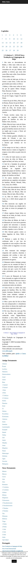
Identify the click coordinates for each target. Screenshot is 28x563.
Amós (4, 440)
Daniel (4, 432)
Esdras (4, 400)
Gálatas (4, 492)
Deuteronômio (6, 374)
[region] (14, 16)
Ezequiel (4, 429)
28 (14, 50)
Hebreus (4, 519)
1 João (4, 529)
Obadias (4, 443)
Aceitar (14, 561)
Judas (3, 537)
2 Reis (4, 393)
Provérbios (5, 414)
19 (3, 46)
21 (10, 46)
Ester (3, 406)
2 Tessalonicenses (7, 505)
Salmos (4, 411)
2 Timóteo (5, 511)
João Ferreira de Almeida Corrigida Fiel (12, 551)
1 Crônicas (5, 395)
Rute (3, 382)
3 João (4, 534)
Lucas (4, 476)
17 (17, 43)
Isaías (3, 422)
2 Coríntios (5, 490)
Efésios (4, 495)
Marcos (4, 474)
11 (17, 39)
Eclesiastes (5, 416)
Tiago (4, 521)
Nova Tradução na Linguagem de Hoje (12, 546)
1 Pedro (4, 524)
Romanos (5, 484)
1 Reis (4, 390)
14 (6, 43)
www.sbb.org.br (7, 351)
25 (3, 50)
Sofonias (4, 456)
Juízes (4, 379)
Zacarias (4, 461)
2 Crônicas (5, 398)
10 (14, 39)
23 (17, 46)
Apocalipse (5, 540)
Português (6, 543)
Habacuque (5, 453)
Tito (3, 513)
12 (21, 39)
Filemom (4, 516)
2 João (4, 532)
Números (4, 371)
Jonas (3, 445)
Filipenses (5, 497)
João (3, 479)
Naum (4, 451)
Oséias (4, 435)
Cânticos (4, 419)
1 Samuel (5, 385)
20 (6, 46)
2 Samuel (5, 387)
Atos (3, 482)
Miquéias (5, 448)
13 (3, 43)
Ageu (3, 458)
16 (14, 43)
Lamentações (6, 427)
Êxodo (4, 366)
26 (6, 50)
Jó (3, 408)
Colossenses (5, 500)
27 (10, 50)
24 (21, 46)
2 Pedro (4, 526)
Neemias (4, 403)
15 (10, 43)
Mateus (4, 471)
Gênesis (4, 364)
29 (17, 50)
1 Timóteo (5, 508)
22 (14, 46)
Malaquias (5, 464)
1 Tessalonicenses (7, 503)
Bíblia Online (6, 2)
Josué (3, 377)
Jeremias (4, 424)
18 (21, 43)
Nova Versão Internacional (9, 548)
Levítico (4, 369)
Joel (3, 437)
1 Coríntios (5, 487)
